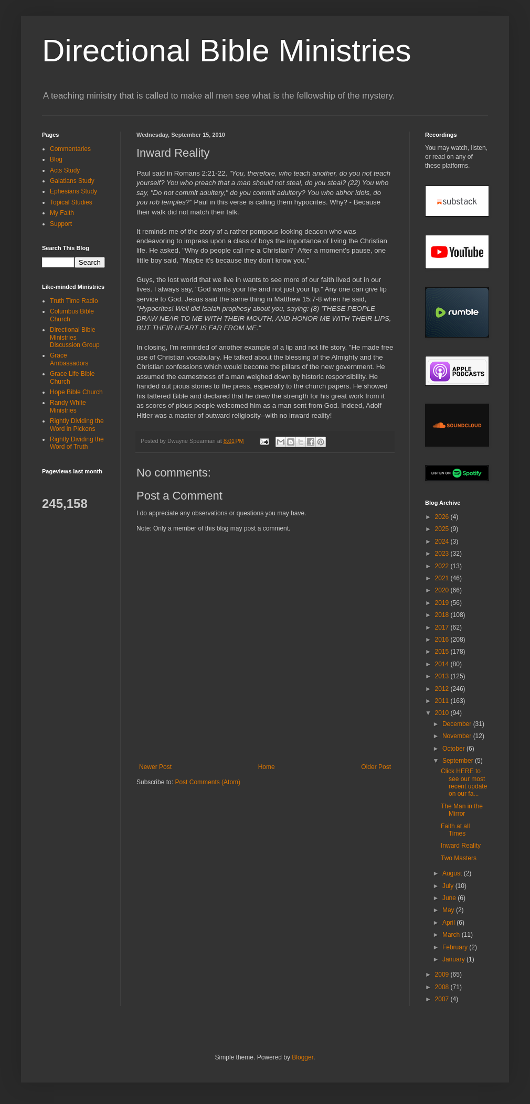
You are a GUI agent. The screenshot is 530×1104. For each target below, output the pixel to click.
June (450, 898)
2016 (443, 639)
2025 (443, 529)
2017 (443, 627)
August (453, 873)
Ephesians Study (73, 191)
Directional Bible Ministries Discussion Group (75, 337)
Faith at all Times (455, 829)
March (452, 934)
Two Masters (458, 858)
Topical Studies (71, 202)
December (457, 724)
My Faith (62, 213)
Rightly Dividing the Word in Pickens (77, 424)
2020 (443, 590)
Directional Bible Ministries (226, 50)
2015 (443, 651)
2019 (443, 603)
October (454, 748)
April (449, 922)
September (458, 760)
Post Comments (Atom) (207, 782)
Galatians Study (72, 181)
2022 (443, 566)
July (448, 886)
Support (61, 224)
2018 (443, 615)
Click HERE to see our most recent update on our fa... (464, 782)
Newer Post (155, 767)
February (455, 947)
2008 (443, 987)
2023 (443, 553)
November (457, 736)
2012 (443, 688)
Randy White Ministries (68, 406)
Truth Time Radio (74, 301)
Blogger (302, 1057)
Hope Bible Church (76, 392)
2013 (443, 676)
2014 (443, 664)
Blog (56, 159)
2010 (443, 713)
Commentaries (70, 149)
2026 (443, 517)
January (454, 959)
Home (266, 767)
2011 (443, 701)
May (449, 910)
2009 (443, 974)
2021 (443, 578)
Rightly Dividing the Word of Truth (77, 443)
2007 (443, 999)
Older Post (376, 767)
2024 (443, 541)
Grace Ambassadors (69, 359)
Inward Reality (461, 845)
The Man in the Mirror (462, 810)
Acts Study (65, 170)
